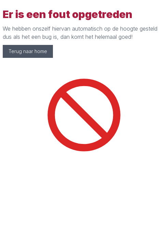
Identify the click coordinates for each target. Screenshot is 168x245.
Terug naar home (28, 51)
